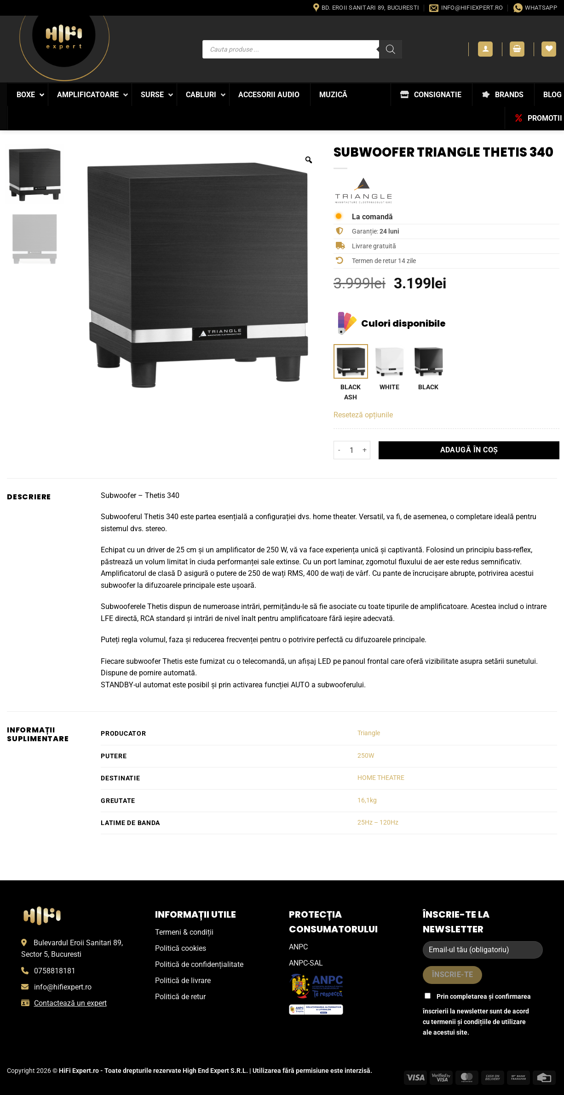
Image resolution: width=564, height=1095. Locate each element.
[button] (485, 49)
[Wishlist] (548, 49)
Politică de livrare (183, 980)
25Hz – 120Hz (377, 822)
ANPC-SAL (306, 963)
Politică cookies (180, 948)
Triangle (368, 733)
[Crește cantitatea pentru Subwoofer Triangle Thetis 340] (364, 450)
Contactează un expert (70, 1003)
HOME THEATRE (380, 778)
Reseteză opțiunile (363, 414)
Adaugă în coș (469, 450)
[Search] (390, 49)
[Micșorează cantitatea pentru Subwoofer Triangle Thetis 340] (339, 450)
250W (365, 756)
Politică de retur (180, 996)
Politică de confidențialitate (199, 964)
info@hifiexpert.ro (63, 987)
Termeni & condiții (184, 932)
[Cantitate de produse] (352, 450)
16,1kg (367, 800)
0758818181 (54, 970)
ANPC (298, 947)
